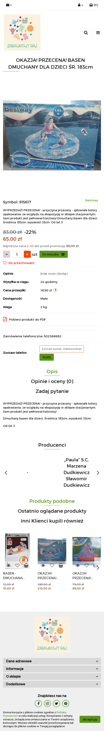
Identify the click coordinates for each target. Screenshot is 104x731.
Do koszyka (53, 254)
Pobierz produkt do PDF (24, 319)
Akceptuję (90, 719)
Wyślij (46, 357)
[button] (93, 5)
